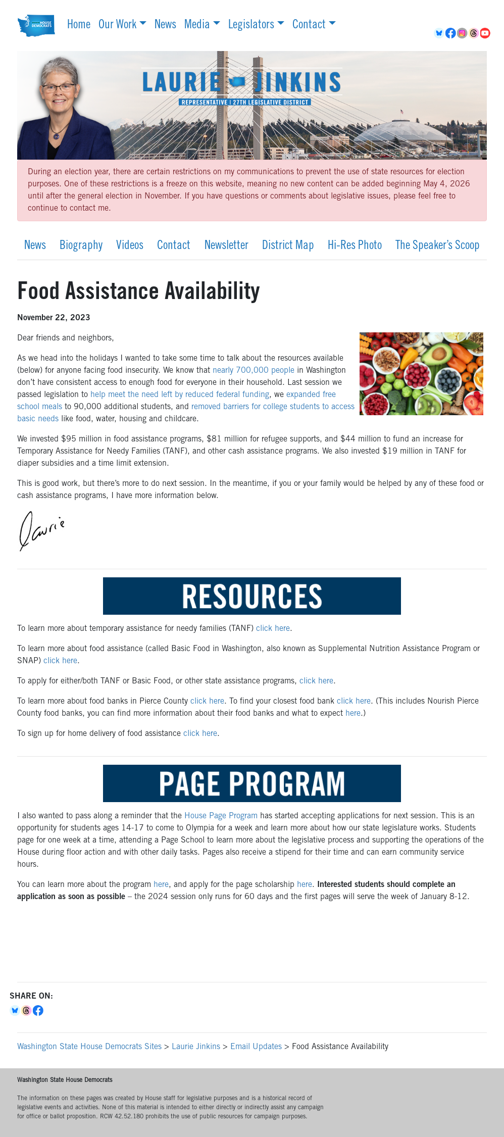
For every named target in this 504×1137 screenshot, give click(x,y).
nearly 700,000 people (253, 371)
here (353, 714)
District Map (288, 246)
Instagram (463, 33)
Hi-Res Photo (355, 246)
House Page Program (221, 816)
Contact (309, 26)
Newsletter (226, 246)
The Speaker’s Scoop (437, 246)
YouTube (486, 33)
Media (197, 26)
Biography (81, 246)
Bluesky (15, 1010)
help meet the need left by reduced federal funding (179, 395)
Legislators (251, 26)
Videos (129, 246)
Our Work (117, 26)
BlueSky (439, 33)
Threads (474, 33)
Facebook (451, 33)
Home (78, 26)
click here (273, 629)
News (165, 26)
